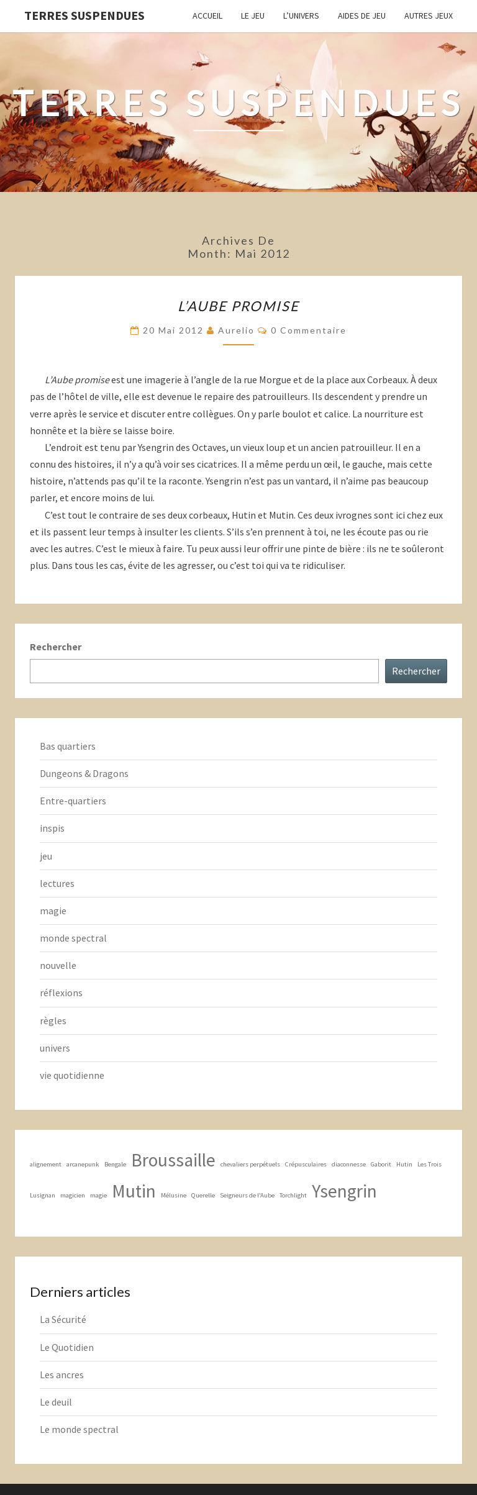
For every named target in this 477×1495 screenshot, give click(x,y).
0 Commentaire (309, 330)
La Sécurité (63, 1319)
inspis (52, 828)
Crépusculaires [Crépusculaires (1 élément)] (306, 1164)
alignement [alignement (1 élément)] (45, 1164)
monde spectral (73, 938)
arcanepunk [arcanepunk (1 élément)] (82, 1164)
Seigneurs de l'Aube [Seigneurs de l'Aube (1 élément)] (247, 1195)
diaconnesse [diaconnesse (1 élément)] (349, 1164)
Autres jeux (428, 15)
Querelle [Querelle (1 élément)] (203, 1195)
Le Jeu (253, 15)
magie (53, 910)
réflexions (61, 992)
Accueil (207, 15)
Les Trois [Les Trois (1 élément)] (429, 1164)
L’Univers (301, 15)
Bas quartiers (68, 746)
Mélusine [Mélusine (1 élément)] (173, 1195)
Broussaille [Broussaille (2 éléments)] (173, 1159)
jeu (46, 856)
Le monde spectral (79, 1429)
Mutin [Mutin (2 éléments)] (134, 1190)
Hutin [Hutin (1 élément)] (404, 1164)
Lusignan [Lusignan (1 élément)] (42, 1195)
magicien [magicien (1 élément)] (72, 1195)
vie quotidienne (72, 1075)
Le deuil (56, 1402)
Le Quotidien (67, 1347)
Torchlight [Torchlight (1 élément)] (293, 1195)
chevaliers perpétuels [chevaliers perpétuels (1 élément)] (250, 1164)
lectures (57, 883)
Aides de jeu (362, 15)
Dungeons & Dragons (84, 773)
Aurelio (236, 330)
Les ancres (62, 1374)
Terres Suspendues (84, 15)
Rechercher (55, 646)
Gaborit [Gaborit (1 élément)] (381, 1164)
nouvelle (58, 965)
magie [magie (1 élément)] (98, 1195)
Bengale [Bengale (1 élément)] (115, 1164)
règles (53, 1020)
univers (55, 1048)
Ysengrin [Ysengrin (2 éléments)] (344, 1190)
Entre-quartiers (73, 800)
